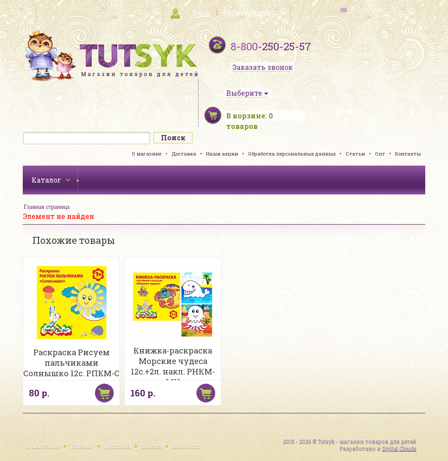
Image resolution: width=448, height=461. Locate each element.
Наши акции (222, 153)
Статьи (355, 153)
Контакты (408, 153)
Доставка (184, 153)
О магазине (146, 153)
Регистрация (247, 12)
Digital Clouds (399, 448)
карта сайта (82, 9)
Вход (201, 12)
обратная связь (367, 9)
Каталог (81, 446)
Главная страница (47, 207)
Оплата (151, 446)
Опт (380, 153)
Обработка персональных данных (292, 153)
